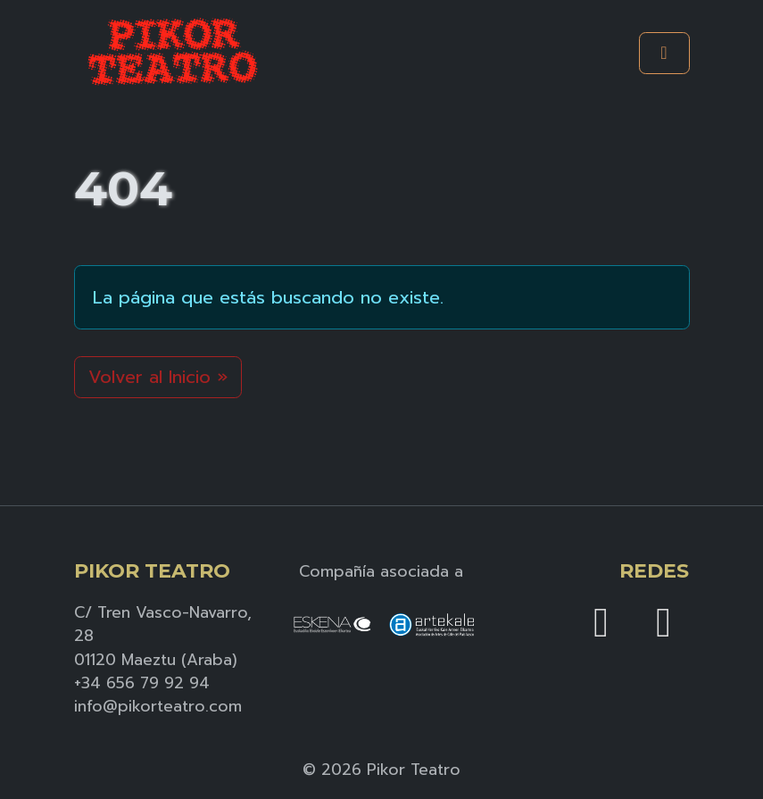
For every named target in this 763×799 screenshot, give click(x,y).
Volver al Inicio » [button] (158, 376)
